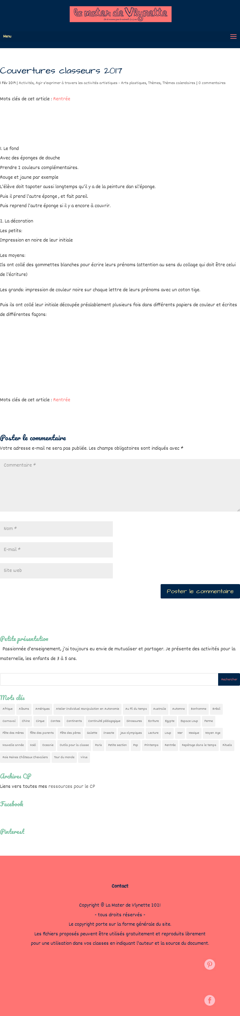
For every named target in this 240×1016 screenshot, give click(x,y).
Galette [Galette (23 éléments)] (92, 733)
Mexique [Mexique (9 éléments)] (194, 733)
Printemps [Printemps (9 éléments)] (151, 745)
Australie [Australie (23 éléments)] (159, 709)
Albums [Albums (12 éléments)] (24, 709)
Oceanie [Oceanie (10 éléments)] (47, 745)
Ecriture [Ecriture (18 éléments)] (153, 721)
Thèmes (154, 83)
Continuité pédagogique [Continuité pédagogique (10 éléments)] (104, 721)
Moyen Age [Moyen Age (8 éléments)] (212, 733)
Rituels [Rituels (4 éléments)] (227, 745)
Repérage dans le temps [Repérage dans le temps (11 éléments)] (199, 745)
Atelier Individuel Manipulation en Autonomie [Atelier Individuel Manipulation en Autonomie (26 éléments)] (87, 709)
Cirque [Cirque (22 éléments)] (40, 721)
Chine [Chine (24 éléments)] (26, 721)
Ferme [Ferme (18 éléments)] (208, 721)
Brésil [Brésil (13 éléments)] (216, 709)
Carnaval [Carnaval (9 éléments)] (9, 721)
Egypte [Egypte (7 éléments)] (169, 721)
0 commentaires (212, 83)
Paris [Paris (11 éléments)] (98, 745)
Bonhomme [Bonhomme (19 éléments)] (198, 709)
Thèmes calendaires (178, 83)
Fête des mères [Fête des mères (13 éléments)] (13, 733)
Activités (26, 83)
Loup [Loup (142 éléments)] (168, 733)
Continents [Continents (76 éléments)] (74, 721)
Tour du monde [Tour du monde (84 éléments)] (64, 757)
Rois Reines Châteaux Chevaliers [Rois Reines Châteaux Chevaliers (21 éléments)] (25, 757)
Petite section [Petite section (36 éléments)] (117, 745)
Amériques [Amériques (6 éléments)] (42, 709)
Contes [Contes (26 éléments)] (55, 721)
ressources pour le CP (71, 787)
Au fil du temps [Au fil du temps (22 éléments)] (136, 709)
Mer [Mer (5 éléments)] (180, 733)
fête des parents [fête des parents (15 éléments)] (42, 733)
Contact (120, 886)
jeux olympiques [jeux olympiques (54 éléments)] (131, 733)
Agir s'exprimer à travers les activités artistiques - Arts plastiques (91, 83)
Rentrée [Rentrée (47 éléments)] (170, 745)
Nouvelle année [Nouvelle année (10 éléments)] (13, 745)
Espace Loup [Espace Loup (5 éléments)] (189, 721)
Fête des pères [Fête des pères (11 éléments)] (70, 733)
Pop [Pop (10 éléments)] (135, 745)
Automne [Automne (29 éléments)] (178, 709)
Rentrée (61, 99)
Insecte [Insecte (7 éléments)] (108, 733)
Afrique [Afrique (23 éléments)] (7, 709)
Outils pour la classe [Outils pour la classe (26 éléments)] (74, 745)
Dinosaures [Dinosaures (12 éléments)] (134, 721)
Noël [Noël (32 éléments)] (33, 745)
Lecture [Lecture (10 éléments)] (153, 733)
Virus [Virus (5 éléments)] (84, 757)
